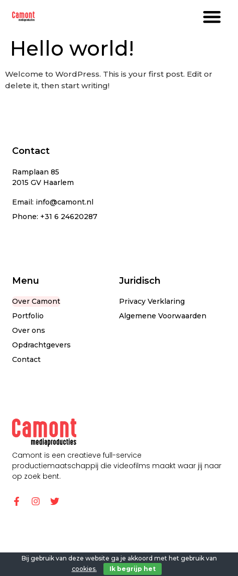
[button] (211, 16)
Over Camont (36, 301)
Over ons (28, 330)
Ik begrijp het (132, 568)
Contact (26, 359)
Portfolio (28, 315)
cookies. (84, 568)
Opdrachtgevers (41, 344)
